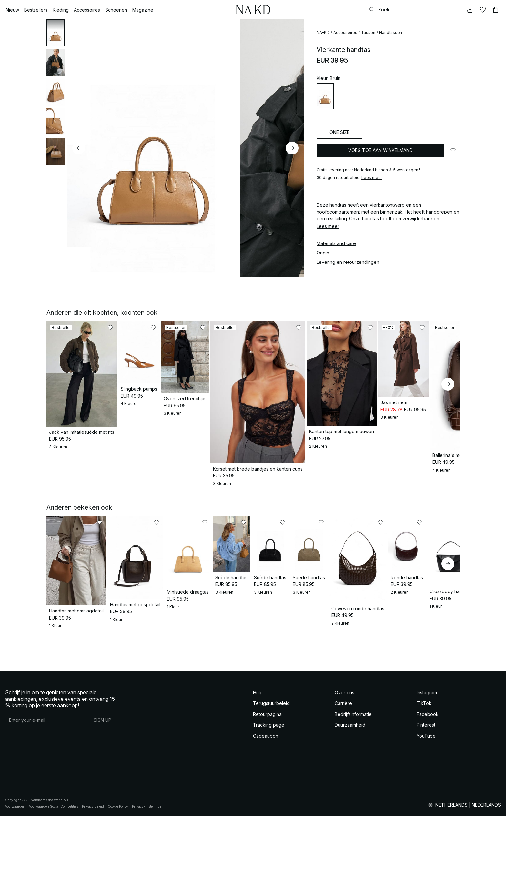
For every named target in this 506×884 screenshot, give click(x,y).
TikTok (424, 771)
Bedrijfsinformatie (353, 782)
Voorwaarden (15, 874)
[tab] (55, 32)
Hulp (258, 760)
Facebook (428, 782)
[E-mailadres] (46, 787)
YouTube (426, 803)
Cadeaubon (265, 803)
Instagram (427, 760)
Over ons (344, 760)
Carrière (343, 771)
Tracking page (268, 792)
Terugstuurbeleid (271, 771)
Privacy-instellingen (148, 874)
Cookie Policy (118, 874)
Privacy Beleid (93, 874)
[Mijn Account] (470, 9)
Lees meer (371, 177)
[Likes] (483, 9)
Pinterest (426, 792)
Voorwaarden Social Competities (53, 874)
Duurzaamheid (350, 792)
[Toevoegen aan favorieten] (453, 150)
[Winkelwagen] (496, 9)
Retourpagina (267, 782)
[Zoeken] (414, 9)
